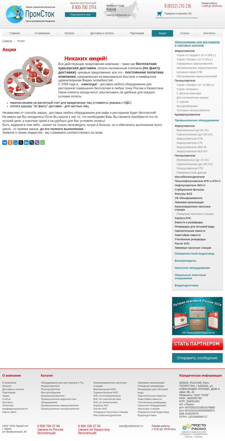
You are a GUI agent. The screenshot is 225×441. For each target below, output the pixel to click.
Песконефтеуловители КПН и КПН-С (198, 181)
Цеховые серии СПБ (189, 72)
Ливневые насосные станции (193, 247)
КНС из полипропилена (107, 395)
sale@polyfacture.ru (118, 15)
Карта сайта (9, 412)
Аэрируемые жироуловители (195, 63)
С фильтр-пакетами (189, 93)
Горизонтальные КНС (105, 392)
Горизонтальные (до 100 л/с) (195, 134)
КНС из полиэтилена (105, 402)
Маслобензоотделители (190, 176)
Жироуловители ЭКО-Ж (191, 147)
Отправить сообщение (197, 358)
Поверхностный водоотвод (194, 253)
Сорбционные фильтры (189, 189)
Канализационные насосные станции (193, 208)
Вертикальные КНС (104, 389)
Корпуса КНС (183, 218)
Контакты (209, 33)
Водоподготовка (186, 285)
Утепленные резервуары (190, 239)
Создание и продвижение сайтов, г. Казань (193, 435)
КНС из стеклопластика (107, 399)
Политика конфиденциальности (15, 407)
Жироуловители (185, 50)
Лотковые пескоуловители (193, 110)
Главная (15, 33)
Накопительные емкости (190, 230)
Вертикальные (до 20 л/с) (193, 130)
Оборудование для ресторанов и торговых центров (197, 43)
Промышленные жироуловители (60, 405)
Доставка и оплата (102, 33)
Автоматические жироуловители (197, 67)
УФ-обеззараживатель (189, 198)
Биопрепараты (185, 260)
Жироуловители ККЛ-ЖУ (192, 151)
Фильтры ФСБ (183, 193)
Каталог (70, 33)
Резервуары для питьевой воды (195, 226)
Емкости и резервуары (189, 222)
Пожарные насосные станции (195, 213)
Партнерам (137, 33)
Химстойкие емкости (188, 235)
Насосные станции (149, 408)
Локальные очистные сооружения (190, 276)
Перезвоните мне (80, 14)
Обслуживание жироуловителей (197, 76)
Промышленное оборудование (197, 120)
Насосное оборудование (192, 267)
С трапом (182, 101)
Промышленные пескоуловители (60, 408)
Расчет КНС (182, 243)
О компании (42, 33)
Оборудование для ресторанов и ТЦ (62, 382)
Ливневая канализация (189, 202)
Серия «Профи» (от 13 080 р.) (195, 84)
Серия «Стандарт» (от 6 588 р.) (196, 55)
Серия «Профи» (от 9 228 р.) (195, 59)
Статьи (184, 33)
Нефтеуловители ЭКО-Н (190, 185)
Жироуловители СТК (190, 142)
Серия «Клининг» (188, 89)
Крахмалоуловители (187, 114)
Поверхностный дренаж (192, 172)
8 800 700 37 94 (48, 426)
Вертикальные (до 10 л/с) (193, 159)
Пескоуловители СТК (190, 168)
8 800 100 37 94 (89, 426)
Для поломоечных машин (193, 97)
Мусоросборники (187, 106)
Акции (162, 33)
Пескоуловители (185, 80)
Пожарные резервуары (151, 386)
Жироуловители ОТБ (190, 138)
